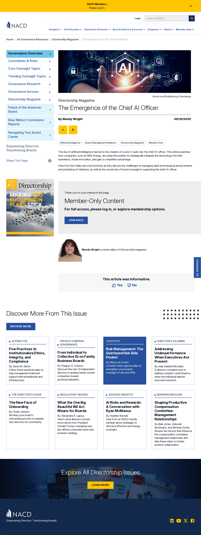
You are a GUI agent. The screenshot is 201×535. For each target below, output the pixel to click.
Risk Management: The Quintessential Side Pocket (124, 353)
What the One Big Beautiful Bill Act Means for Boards (71, 406)
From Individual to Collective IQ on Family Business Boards (76, 356)
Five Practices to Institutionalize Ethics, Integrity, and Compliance (27, 355)
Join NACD (76, 220)
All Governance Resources (32, 39)
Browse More (20, 326)
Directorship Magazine (65, 39)
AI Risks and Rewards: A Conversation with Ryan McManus (123, 406)
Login (138, 18)
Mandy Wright (72, 119)
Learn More (100, 484)
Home (9, 39)
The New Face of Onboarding (22, 404)
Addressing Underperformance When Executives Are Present (172, 355)
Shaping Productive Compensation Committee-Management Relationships (171, 410)
